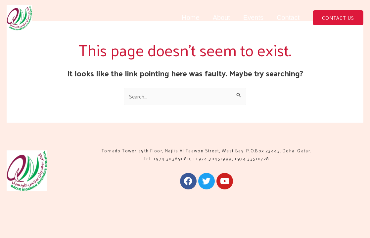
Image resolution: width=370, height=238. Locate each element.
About (221, 17)
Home (190, 17)
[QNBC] (19, 17)
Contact (288, 17)
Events (253, 17)
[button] (338, 17)
